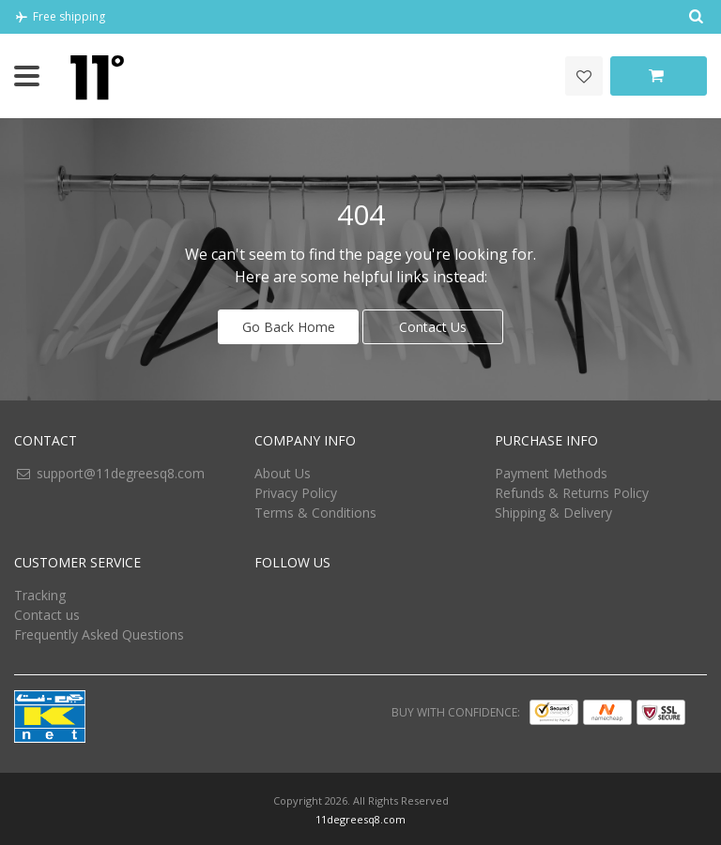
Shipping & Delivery (553, 510)
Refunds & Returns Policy (572, 490)
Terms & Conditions (315, 510)
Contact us (47, 612)
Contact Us (433, 324)
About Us (282, 470)
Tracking (40, 592)
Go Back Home (288, 324)
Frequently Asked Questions (99, 632)
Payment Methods (551, 470)
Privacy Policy (295, 490)
